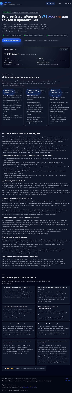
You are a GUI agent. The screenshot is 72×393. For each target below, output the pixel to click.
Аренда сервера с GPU (54, 92)
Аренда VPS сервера (8, 91)
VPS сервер (50, 3)
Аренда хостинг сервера (32, 91)
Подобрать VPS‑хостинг (11, 40)
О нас (59, 3)
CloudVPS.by (33, 387)
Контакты (68, 3)
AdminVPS (26, 387)
